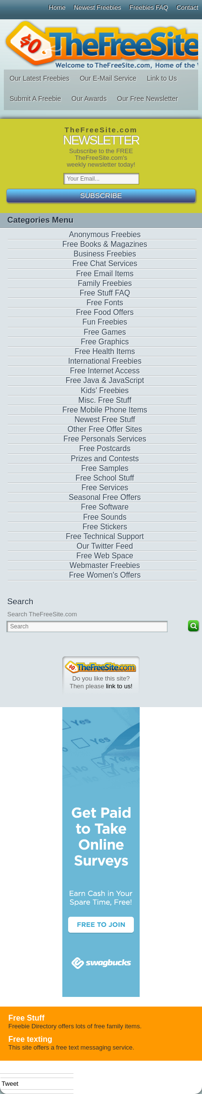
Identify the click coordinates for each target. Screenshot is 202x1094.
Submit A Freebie (35, 98)
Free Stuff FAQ (105, 293)
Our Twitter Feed (105, 546)
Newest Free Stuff (104, 419)
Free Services (104, 487)
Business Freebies (104, 254)
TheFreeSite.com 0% (100, 667)
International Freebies (105, 361)
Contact (187, 7)
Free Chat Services (105, 263)
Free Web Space (104, 556)
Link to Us (162, 78)
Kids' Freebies (105, 390)
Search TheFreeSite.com (42, 614)
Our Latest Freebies (40, 78)
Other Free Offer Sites (105, 429)
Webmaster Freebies (105, 565)
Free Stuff (26, 1018)
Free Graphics (105, 342)
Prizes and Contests (105, 459)
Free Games (105, 332)
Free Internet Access (105, 371)
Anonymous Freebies (105, 234)
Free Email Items (105, 274)
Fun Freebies (105, 322)
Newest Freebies (97, 7)
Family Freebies (105, 283)
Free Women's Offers (105, 575)
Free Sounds (105, 517)
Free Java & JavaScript (105, 380)
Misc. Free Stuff (104, 400)
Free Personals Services (104, 439)
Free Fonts (105, 302)
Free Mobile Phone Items (104, 410)
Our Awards (89, 98)
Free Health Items (104, 351)
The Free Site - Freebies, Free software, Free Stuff (101, 44)
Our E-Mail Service (108, 78)
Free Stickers (105, 527)
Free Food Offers (104, 312)
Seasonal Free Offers (105, 497)
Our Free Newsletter (147, 98)
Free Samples (105, 468)
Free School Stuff (104, 478)
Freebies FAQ (149, 7)
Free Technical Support (105, 536)
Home (57, 7)
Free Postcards (105, 448)
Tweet (9, 1083)
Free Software (105, 507)
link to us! (119, 686)
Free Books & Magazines (104, 244)
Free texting (30, 1039)
